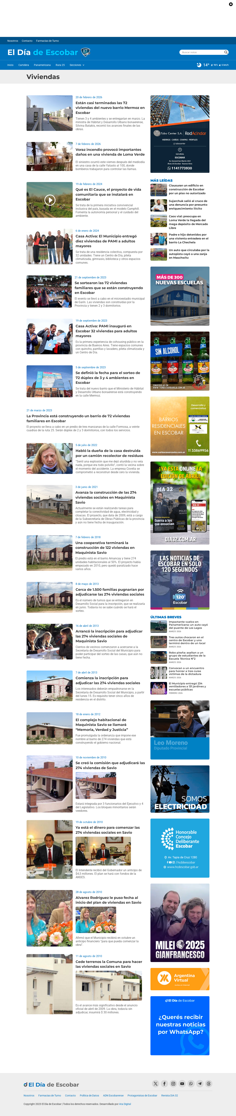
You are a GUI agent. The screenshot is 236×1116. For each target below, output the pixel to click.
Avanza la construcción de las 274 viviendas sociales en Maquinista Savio (105, 497)
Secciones (75, 65)
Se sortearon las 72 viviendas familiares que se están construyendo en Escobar (109, 288)
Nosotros (12, 41)
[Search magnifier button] (226, 52)
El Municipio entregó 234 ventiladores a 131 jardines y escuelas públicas (187, 683)
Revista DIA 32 (169, 1092)
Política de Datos (89, 1092)
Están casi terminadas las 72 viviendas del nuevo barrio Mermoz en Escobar (110, 108)
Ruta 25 (60, 65)
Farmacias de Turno (47, 41)
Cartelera (23, 65)
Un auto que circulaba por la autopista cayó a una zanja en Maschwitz (189, 251)
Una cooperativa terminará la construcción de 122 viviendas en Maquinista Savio (105, 548)
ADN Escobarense (113, 1092)
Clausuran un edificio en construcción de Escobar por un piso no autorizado (188, 189)
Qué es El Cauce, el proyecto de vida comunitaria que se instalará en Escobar (108, 194)
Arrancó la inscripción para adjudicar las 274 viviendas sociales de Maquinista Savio (109, 636)
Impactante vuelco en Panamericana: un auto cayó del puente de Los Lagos (188, 622)
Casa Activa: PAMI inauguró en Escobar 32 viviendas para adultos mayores (106, 331)
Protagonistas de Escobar (142, 1092)
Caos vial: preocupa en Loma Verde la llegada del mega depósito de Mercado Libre (188, 220)
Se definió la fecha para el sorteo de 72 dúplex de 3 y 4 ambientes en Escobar (108, 378)
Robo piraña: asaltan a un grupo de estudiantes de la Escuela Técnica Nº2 (187, 652)
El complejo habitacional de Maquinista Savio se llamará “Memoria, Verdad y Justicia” (102, 725)
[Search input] (202, 52)
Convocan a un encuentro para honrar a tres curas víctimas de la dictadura (186, 668)
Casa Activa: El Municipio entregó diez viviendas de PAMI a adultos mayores (106, 241)
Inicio (10, 65)
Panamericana (42, 65)
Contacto (27, 41)
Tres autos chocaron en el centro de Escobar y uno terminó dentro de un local (187, 637)
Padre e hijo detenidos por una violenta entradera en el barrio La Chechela (188, 235)
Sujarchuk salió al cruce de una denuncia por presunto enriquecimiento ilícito (187, 204)
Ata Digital (125, 1101)
